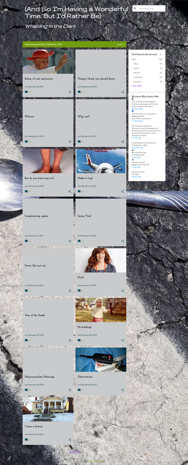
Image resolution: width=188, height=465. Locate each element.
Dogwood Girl (138, 172)
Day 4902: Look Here (141, 118)
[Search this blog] (151, 8)
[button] (69, 92)
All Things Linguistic (142, 126)
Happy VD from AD (140, 165)
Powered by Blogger (94, 461)
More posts (74, 452)
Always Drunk (138, 162)
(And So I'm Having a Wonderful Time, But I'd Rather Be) (76, 12)
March (137, 73)
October (135, 174)
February (138, 77)
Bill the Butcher (139, 152)
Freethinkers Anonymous (144, 143)
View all (120, 45)
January (137, 82)
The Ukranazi (138, 155)
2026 (134, 59)
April (136, 68)
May (136, 64)
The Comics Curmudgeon (144, 102)
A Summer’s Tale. (140, 145)
